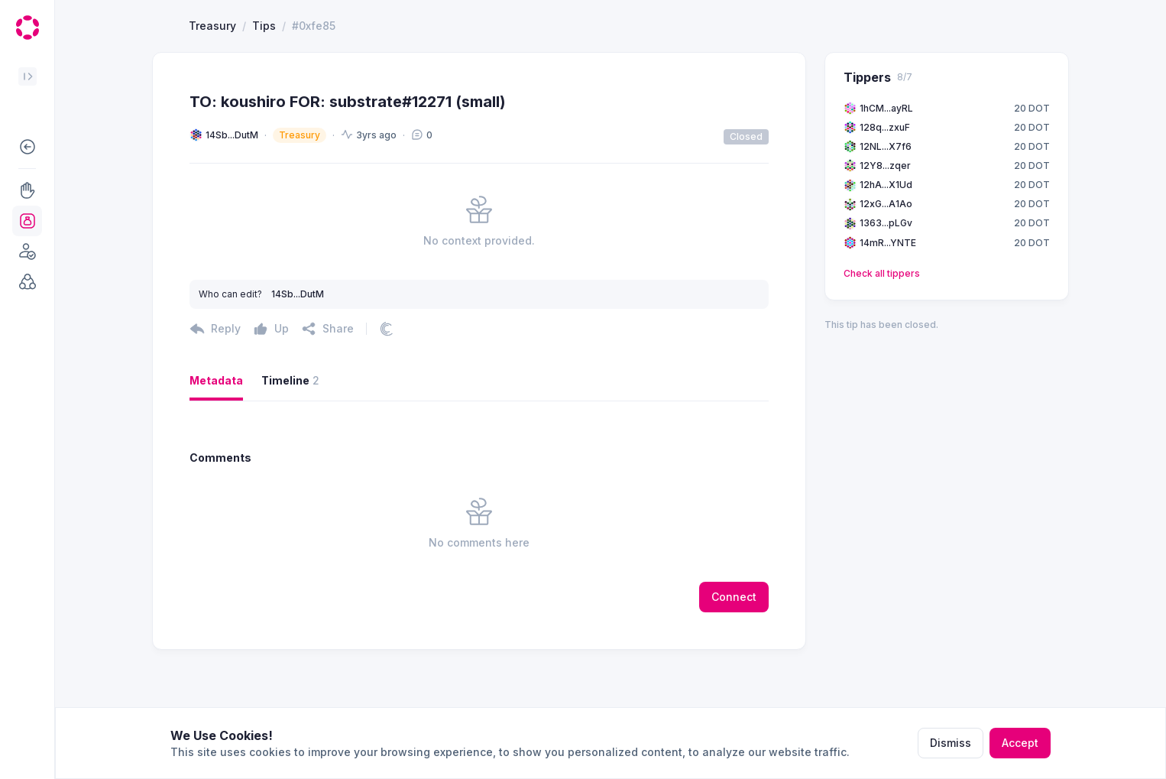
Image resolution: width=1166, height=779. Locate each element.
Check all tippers (882, 329)
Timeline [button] (290, 436)
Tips (264, 81)
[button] (27, 146)
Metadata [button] (216, 436)
